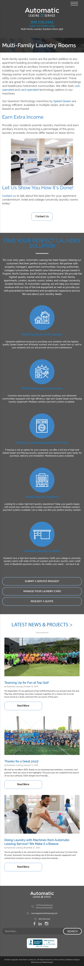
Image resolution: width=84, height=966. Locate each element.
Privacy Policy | (60, 960)
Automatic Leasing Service (42, 12)
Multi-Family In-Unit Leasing (42, 334)
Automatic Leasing (14, 687)
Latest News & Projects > (42, 625)
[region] (42, 161)
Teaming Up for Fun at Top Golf (26, 682)
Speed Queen (62, 101)
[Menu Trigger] (74, 3)
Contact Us (42, 216)
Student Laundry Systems (42, 551)
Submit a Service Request (42, 581)
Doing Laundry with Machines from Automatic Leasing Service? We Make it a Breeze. (37, 842)
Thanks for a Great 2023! (21, 761)
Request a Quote (42, 601)
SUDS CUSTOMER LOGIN (42, 26)
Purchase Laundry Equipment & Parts (41, 442)
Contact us (9, 195)
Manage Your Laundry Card (42, 591)
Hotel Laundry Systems (42, 497)
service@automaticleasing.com (44, 913)
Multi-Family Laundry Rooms (42, 388)
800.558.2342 (42, 22)
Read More (23, 706)
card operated (29, 89)
